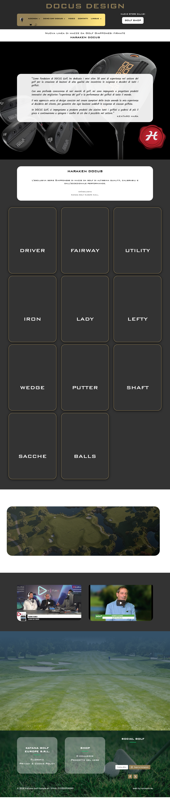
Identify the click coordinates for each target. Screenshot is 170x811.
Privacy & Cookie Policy (37, 763)
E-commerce (85, 756)
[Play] (49, 603)
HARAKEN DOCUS (85, 37)
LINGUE (95, 19)
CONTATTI (83, 19)
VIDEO (71, 19)
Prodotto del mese (85, 760)
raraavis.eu (147, 788)
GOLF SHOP (133, 20)
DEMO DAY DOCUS (53, 19)
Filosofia (37, 759)
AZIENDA (33, 19)
